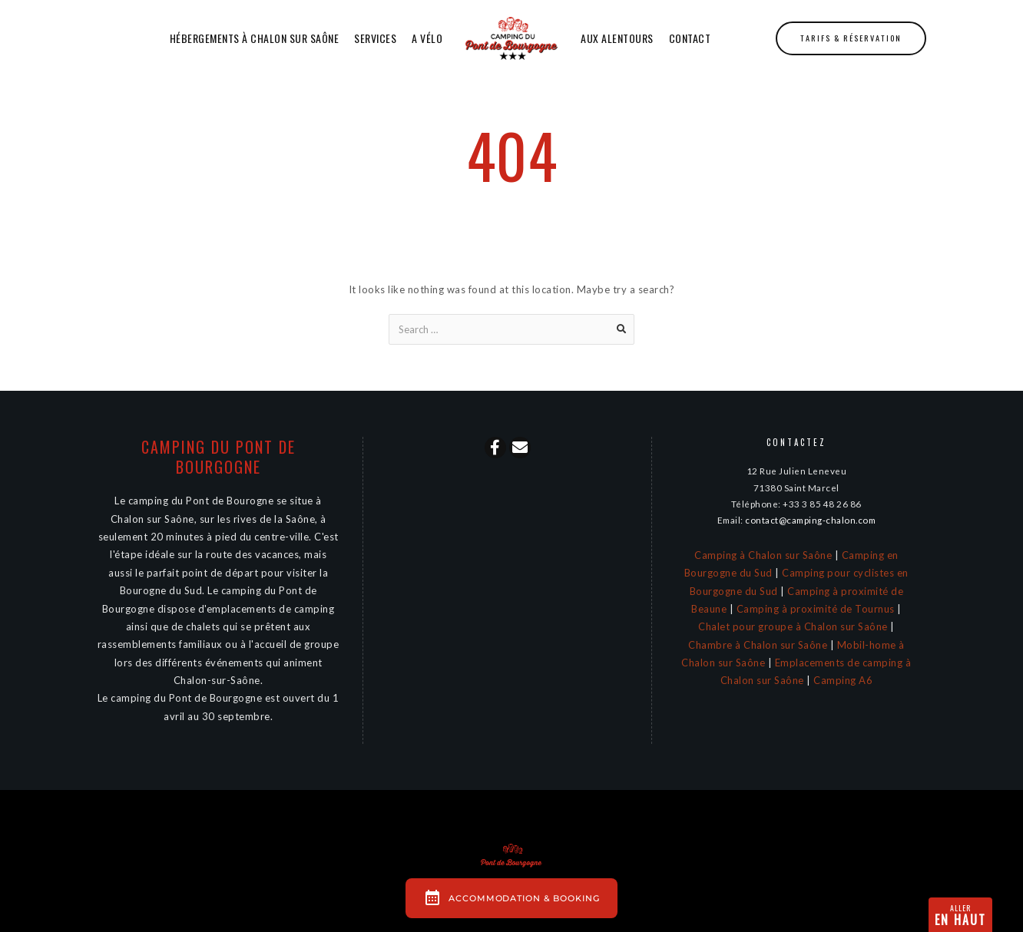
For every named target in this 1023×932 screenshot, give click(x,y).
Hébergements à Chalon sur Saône (254, 38)
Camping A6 (842, 680)
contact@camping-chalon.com (810, 519)
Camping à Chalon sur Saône (763, 555)
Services (375, 38)
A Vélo (427, 38)
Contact (690, 38)
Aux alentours (617, 38)
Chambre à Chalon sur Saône (757, 645)
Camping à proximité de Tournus (816, 609)
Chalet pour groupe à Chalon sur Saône (793, 626)
